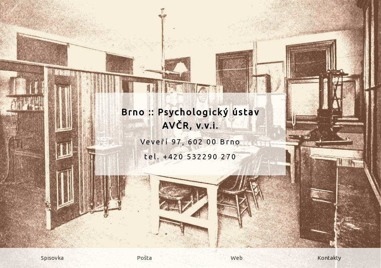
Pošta (144, 258)
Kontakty (329, 258)
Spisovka (52, 258)
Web (237, 258)
